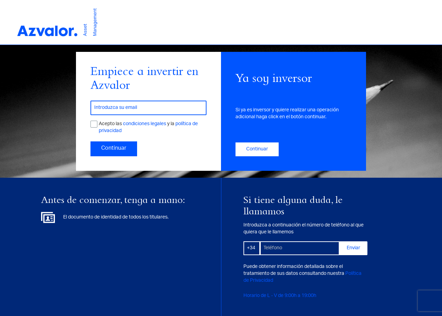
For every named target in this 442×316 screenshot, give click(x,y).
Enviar (353, 248)
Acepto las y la (148, 127)
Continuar (113, 148)
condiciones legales (145, 124)
